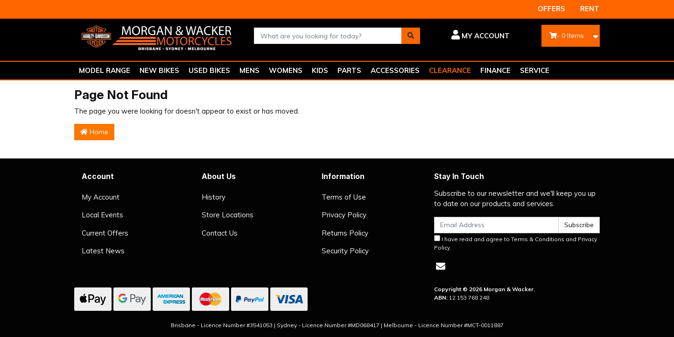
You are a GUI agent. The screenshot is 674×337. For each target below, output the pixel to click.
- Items (566, 35)
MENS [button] (249, 70)
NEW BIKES (159, 70)
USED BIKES (209, 70)
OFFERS (551, 8)
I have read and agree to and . (515, 243)
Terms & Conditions (537, 239)
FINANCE (495, 70)
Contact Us (220, 233)
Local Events (102, 214)
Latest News (103, 250)
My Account (100, 197)
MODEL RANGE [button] (104, 70)
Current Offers (105, 233)
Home (94, 132)
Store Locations (227, 214)
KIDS (320, 70)
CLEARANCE (450, 70)
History (213, 197)
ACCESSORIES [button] (395, 70)
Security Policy (345, 250)
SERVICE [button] (534, 70)
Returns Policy (345, 233)
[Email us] (440, 266)
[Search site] (410, 36)
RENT (589, 8)
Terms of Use (344, 197)
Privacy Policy (344, 214)
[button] (472, 36)
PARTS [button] (349, 70)
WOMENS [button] (285, 70)
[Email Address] (496, 225)
